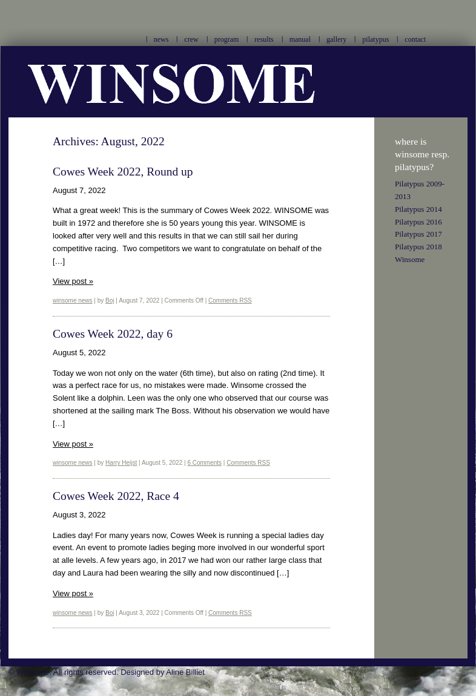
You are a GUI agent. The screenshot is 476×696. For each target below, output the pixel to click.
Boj (109, 300)
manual (300, 39)
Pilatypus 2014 (418, 209)
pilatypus (375, 39)
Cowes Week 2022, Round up (123, 171)
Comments (230, 300)
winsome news (73, 300)
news (161, 39)
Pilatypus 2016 (418, 221)
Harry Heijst (121, 462)
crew (191, 39)
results (263, 39)
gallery (336, 39)
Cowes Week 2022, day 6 (113, 333)
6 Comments (204, 462)
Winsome (410, 259)
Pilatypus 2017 (418, 233)
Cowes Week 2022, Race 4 (116, 496)
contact (415, 39)
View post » (73, 281)
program (226, 39)
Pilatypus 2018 (418, 246)
